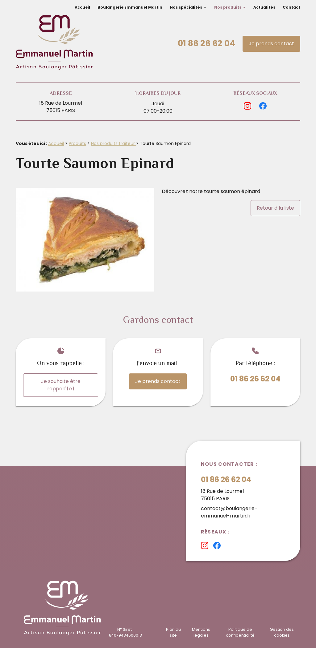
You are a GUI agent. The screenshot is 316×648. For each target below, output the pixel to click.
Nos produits (227, 7)
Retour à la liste (275, 207)
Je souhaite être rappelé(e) (61, 385)
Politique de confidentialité (240, 632)
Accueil (82, 7)
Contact (291, 7)
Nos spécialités (186, 7)
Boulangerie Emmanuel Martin (130, 7)
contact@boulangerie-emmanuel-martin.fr (229, 512)
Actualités (264, 7)
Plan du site (173, 632)
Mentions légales (201, 632)
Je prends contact (271, 43)
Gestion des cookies (282, 632)
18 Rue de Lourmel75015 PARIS (60, 106)
